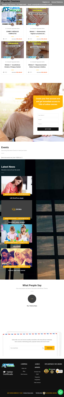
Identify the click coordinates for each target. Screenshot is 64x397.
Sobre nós (24, 368)
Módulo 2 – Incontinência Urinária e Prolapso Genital (12, 66)
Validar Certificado (8, 373)
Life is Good (16, 246)
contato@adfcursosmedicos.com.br (42, 4)
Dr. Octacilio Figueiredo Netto (13, 28)
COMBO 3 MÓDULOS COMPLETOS (12, 32)
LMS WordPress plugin (17, 198)
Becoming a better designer (16, 222)
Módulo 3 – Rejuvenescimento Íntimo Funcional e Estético (37, 66)
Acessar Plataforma (57, 2)
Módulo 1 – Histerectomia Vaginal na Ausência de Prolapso (37, 33)
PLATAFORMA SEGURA (51, 393)
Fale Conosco (24, 374)
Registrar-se (46, 2)
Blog (24, 371)
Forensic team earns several (16, 270)
